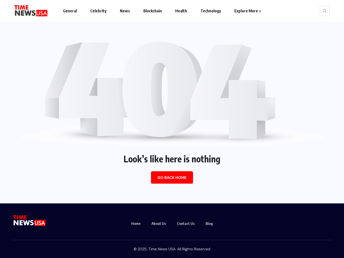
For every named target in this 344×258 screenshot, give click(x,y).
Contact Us (186, 223)
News (125, 10)
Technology (210, 10)
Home (136, 223)
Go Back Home (172, 177)
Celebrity (98, 10)
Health (181, 10)
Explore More (246, 10)
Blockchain (152, 10)
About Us (158, 223)
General (70, 10)
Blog (209, 223)
